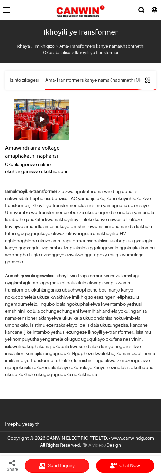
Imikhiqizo (45, 46)
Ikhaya (23, 46)
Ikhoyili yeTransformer (96, 53)
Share (12, 465)
